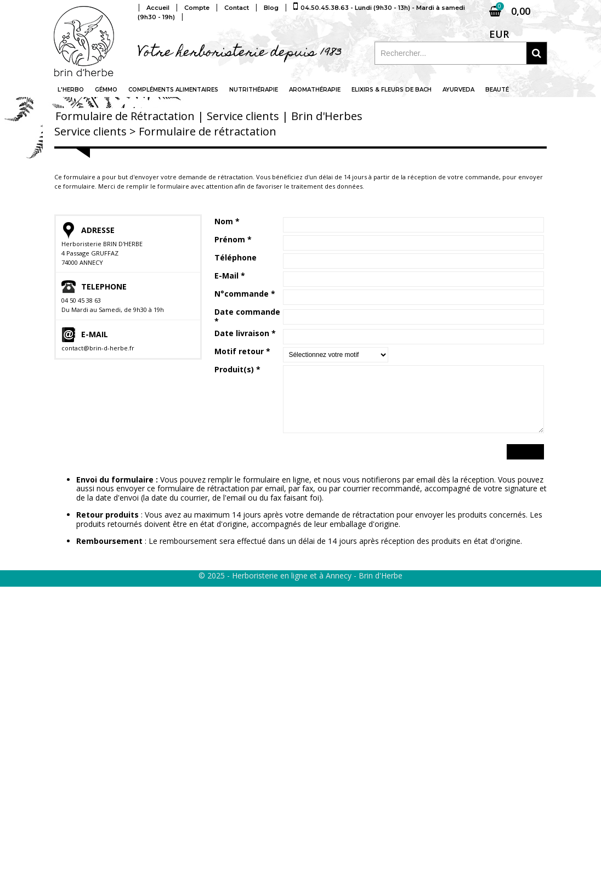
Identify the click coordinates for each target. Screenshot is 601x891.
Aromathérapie (315, 89)
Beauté (497, 89)
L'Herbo (71, 89)
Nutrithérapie (253, 89)
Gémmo (106, 89)
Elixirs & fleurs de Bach (391, 89)
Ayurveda (458, 89)
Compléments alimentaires (173, 89)
